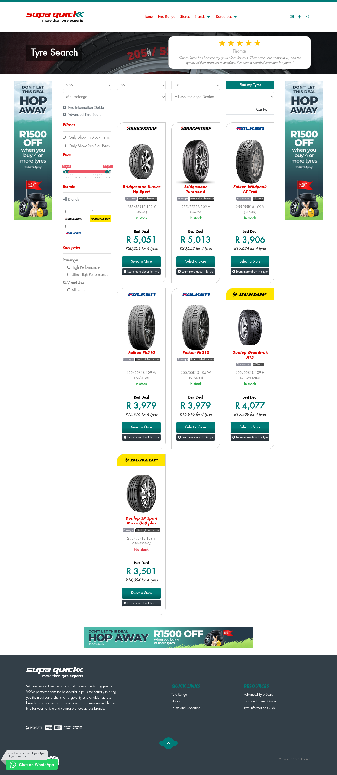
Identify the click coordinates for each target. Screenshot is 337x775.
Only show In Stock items (86, 137)
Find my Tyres (250, 85)
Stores (185, 17)
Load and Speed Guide (260, 701)
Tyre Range (166, 17)
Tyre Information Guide (260, 708)
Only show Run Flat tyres (86, 146)
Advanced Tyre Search (259, 694)
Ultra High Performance (87, 275)
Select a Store (141, 261)
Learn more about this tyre (141, 271)
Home (148, 17)
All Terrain (77, 290)
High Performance (83, 267)
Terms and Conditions (186, 708)
